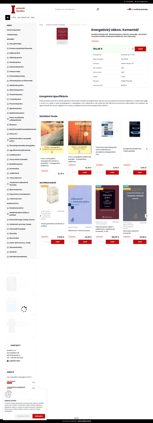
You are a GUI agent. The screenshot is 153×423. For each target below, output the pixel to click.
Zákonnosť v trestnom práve (79, 231)
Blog (32, 17)
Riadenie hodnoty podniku (24, 286)
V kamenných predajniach (16, 387)
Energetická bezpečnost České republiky (132, 150)
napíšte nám (14, 361)
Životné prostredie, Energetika (55, 25)
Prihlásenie (129, 2)
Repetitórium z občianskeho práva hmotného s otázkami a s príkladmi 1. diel (26, 308)
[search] (98, 9)
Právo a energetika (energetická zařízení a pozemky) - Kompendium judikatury (50, 162)
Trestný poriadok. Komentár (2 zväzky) (52, 225)
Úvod (41, 25)
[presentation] (40, 149)
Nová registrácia (142, 2)
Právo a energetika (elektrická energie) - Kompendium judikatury (79, 159)
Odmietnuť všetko (23, 416)
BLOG (76, 418)
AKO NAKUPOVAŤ (24, 17)
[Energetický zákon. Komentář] (62, 36)
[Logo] (18, 9)
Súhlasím (39, 416)
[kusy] (125, 49)
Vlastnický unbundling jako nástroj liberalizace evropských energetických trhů (106, 150)
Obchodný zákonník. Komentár (131, 232)
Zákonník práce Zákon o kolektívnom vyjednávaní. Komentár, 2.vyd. (105, 229)
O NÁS (14, 17)
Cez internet (11, 381)
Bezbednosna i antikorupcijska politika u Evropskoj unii (26, 324)
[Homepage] (7, 17)
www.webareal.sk (84, 421)
